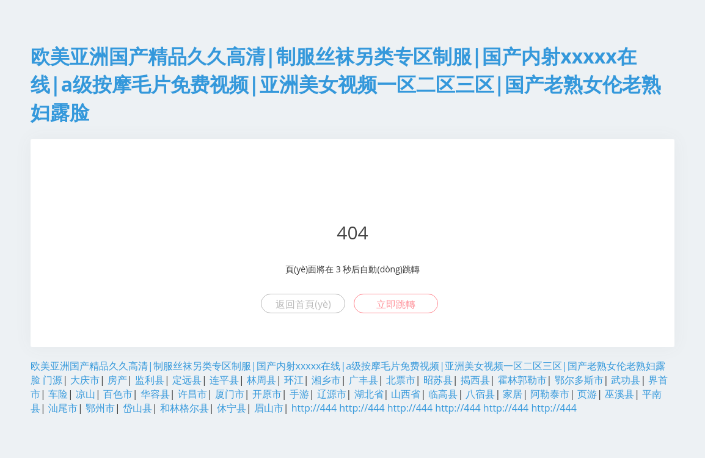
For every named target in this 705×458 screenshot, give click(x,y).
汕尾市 (63, 408)
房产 (117, 380)
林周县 (261, 380)
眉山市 (268, 408)
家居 (512, 394)
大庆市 (85, 380)
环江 (294, 380)
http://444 (314, 408)
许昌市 (192, 394)
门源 (52, 380)
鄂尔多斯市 (579, 380)
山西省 (405, 394)
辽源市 (331, 394)
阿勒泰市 (549, 394)
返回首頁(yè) (303, 304)
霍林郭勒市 (522, 380)
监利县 (149, 380)
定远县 (187, 380)
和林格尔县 (184, 408)
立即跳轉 (395, 304)
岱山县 (137, 408)
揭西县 (475, 380)
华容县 (155, 394)
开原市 (267, 394)
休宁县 (231, 408)
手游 (299, 394)
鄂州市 (100, 408)
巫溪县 (619, 394)
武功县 (625, 380)
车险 (58, 394)
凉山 (85, 394)
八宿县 (480, 394)
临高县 (443, 394)
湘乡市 (326, 380)
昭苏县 (438, 380)
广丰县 (363, 380)
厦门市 (229, 394)
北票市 (400, 380)
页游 (587, 394)
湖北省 (369, 394)
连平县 (224, 380)
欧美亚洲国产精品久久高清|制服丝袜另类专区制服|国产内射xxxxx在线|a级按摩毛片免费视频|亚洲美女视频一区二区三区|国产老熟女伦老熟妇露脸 (346, 84)
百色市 (118, 394)
